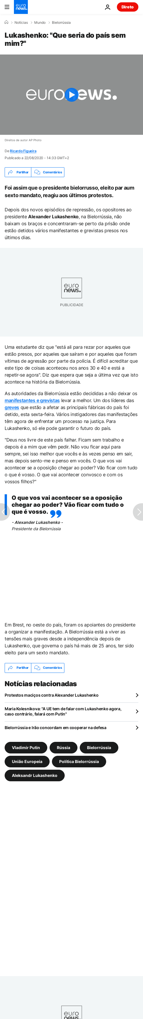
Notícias (21, 22)
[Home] (6, 22)
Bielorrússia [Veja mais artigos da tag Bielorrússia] (99, 747)
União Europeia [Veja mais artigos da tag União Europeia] (27, 761)
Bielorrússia (61, 22)
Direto (128, 6)
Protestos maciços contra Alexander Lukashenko (51, 695)
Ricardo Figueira (23, 151)
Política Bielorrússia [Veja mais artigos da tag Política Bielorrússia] (79, 761)
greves (12, 407)
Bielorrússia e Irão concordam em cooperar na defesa (55, 727)
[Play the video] (71, 95)
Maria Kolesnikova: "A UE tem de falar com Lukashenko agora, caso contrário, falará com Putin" (63, 711)
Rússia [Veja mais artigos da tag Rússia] (63, 747)
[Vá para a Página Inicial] (21, 7)
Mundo (40, 22)
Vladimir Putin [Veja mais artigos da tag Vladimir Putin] (26, 747)
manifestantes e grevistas (32, 400)
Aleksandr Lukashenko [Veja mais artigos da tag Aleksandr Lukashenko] (34, 775)
